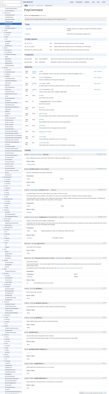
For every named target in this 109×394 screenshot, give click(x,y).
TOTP (5, 249)
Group (6, 96)
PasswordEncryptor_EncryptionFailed (13, 135)
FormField (7, 345)
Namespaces (79, 2)
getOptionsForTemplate (45, 131)
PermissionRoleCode (10, 161)
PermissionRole (8, 159)
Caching (7, 356)
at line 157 (104, 377)
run (40, 101)
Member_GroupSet (9, 122)
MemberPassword (9, 120)
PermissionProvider (9, 157)
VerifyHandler (8, 258)
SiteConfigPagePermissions (11, 216)
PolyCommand (8, 23)
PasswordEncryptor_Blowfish (11, 133)
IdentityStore (8, 100)
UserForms (6, 334)
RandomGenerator (9, 166)
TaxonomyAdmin (9, 277)
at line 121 (104, 348)
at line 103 (104, 317)
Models (7, 190)
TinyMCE (6, 326)
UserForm (7, 352)
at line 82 (104, 257)
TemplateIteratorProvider (10, 297)
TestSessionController (10, 304)
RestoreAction (8, 385)
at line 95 (104, 302)
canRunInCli (42, 136)
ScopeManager (8, 295)
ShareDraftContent (8, 199)
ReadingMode (8, 374)
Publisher (7, 238)
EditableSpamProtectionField (11, 223)
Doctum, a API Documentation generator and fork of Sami (95, 392)
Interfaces (87, 2)
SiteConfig (6, 210)
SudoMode (7, 74)
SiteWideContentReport (10, 54)
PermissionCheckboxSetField (11, 148)
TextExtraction (7, 315)
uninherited (41, 77)
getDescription (42, 113)
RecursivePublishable (10, 376)
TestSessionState (9, 310)
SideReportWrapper (9, 65)
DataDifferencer (8, 367)
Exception (7, 43)
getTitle (41, 95)
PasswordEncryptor (9, 129)
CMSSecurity (8, 89)
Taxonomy (6, 273)
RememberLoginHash (10, 168)
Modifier (7, 350)
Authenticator (8, 32)
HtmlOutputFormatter (10, 19)
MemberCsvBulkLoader (10, 118)
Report (6, 56)
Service (7, 240)
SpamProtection (7, 218)
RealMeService (8, 45)
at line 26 (104, 189)
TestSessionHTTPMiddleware (11, 308)
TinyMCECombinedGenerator (11, 328)
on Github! (105, 393)
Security (6, 67)
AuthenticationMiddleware (11, 80)
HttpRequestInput (9, 21)
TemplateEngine (7, 284)
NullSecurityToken (9, 126)
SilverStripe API (28, 2)
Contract (7, 229)
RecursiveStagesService (10, 383)
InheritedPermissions (9, 104)
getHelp (41, 119)
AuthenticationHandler (10, 78)
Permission (7, 144)
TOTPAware (7, 256)
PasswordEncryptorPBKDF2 (11, 131)
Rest (6, 323)
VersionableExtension (10, 387)
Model (6, 37)
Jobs (6, 185)
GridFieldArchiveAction (10, 369)
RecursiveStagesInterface (11, 380)
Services (7, 194)
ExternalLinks (8, 50)
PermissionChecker (9, 153)
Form (6, 343)
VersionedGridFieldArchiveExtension (13, 391)
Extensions (7, 181)
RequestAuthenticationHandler (12, 170)
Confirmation (8, 69)
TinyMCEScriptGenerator (10, 332)
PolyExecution (7, 12)
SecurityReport (8, 52)
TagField (6, 260)
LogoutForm (7, 113)
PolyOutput (7, 26)
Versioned (6, 354)
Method (6, 251)
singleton (41, 89)
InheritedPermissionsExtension (12, 107)
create (40, 83)
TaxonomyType (8, 282)
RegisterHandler (8, 253)
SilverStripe (31, 5)
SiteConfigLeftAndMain (10, 214)
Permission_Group (9, 164)
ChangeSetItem (8, 365)
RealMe (5, 30)
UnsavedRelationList (9, 10)
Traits (93, 2)
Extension (7, 34)
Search (103, 2)
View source (42, 15)
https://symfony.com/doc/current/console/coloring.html (70, 268)
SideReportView (8, 63)
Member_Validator (9, 124)
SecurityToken (8, 174)
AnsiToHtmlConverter (10, 15)
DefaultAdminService (9, 91)
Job (6, 236)
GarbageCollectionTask (10, 271)
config (40, 71)
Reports (6, 47)
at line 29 (104, 168)
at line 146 (104, 363)
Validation (7, 76)
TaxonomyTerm (8, 280)
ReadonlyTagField (9, 262)
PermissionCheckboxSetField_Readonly (14, 150)
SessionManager (8, 177)
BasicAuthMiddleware (10, 87)
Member (7, 115)
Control (7, 337)
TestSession (6, 301)
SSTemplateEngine (9, 291)
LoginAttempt (8, 109)
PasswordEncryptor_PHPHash (12, 139)
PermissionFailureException (11, 155)
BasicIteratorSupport (9, 288)
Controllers (7, 179)
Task (6, 39)
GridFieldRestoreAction (10, 372)
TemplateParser (8, 299)
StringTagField (8, 264)
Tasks (6, 196)
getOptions (41, 125)
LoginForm (7, 111)
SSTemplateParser (9, 293)
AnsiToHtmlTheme (9, 17)
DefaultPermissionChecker (11, 93)
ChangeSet (7, 363)
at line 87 (104, 288)
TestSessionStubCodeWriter (11, 312)
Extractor (7, 321)
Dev (6, 231)
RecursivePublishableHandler (11, 378)
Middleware (7, 188)
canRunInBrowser (43, 142)
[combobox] (11, 5)
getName (41, 107)
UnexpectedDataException (11, 8)
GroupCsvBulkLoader (10, 98)
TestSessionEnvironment (10, 306)
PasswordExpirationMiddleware (12, 142)
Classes (72, 2)
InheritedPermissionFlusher (11, 102)
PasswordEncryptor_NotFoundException (14, 137)
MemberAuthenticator (10, 72)
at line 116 (104, 331)
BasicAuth (7, 85)
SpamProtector (8, 225)
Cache (6, 317)
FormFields (7, 183)
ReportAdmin (8, 58)
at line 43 (104, 216)
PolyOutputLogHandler (10, 28)
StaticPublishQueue (8, 227)
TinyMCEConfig (8, 330)
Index (98, 2)
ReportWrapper (8, 61)
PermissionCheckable (10, 146)
